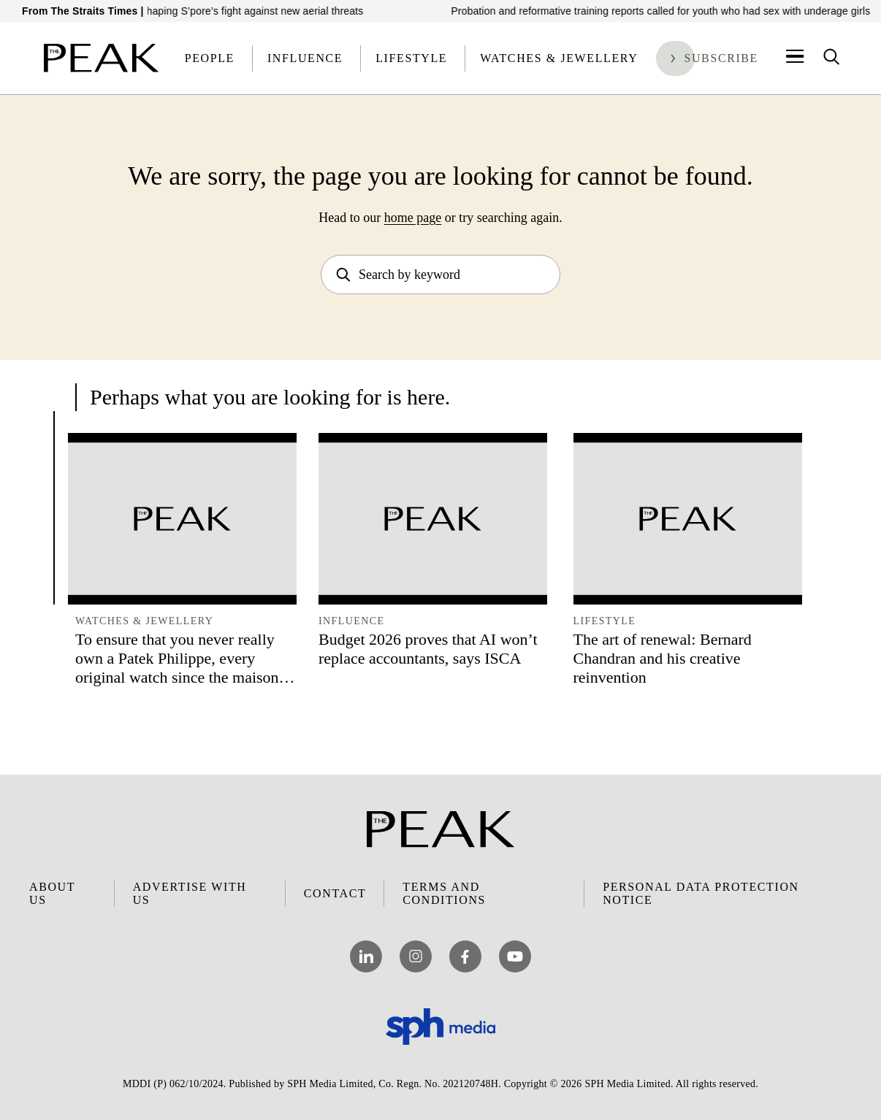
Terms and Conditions (444, 893)
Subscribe (721, 58)
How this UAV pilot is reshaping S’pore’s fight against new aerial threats (207, 11)
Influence (305, 58)
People (209, 58)
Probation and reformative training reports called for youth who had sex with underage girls (669, 11)
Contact (335, 893)
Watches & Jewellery (559, 58)
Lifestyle (411, 58)
